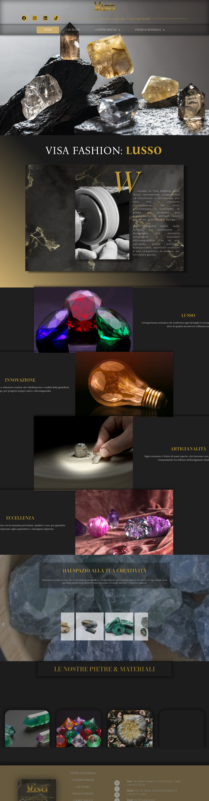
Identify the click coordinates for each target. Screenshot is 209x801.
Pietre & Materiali (150, 30)
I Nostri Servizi (108, 30)
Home (48, 30)
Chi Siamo (73, 30)
